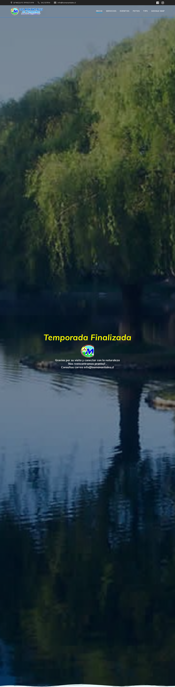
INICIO (99, 11)
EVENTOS (124, 11)
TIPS (145, 11)
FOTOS (136, 11)
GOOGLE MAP (158, 11)
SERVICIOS (111, 11)
